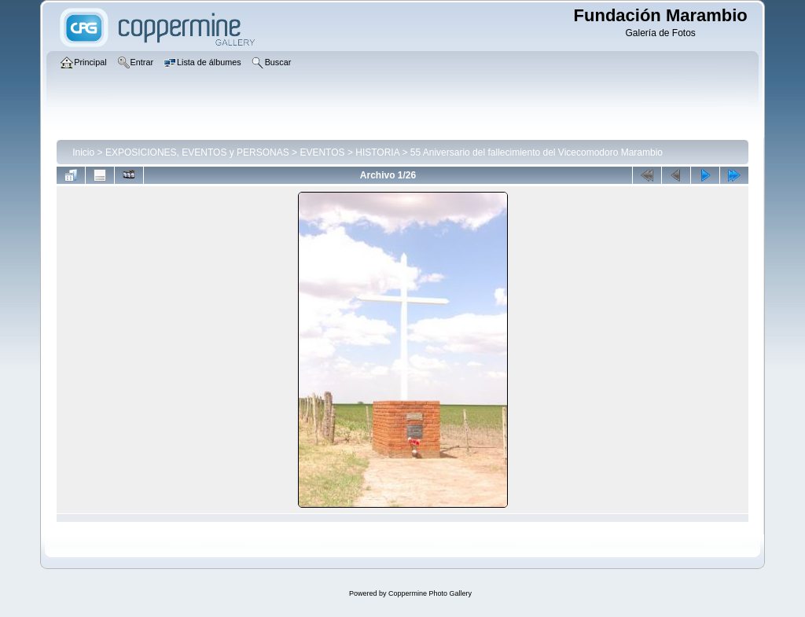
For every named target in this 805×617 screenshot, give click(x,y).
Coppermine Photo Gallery (430, 593)
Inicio (83, 152)
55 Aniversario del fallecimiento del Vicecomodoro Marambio (536, 152)
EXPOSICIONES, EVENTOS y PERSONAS (197, 152)
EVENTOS (322, 152)
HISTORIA (377, 152)
